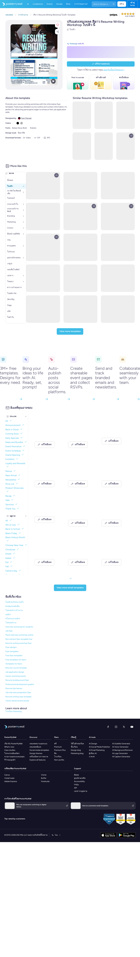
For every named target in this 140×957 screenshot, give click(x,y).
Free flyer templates (13, 655)
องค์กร (8, 614)
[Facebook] (108, 726)
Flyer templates (12, 651)
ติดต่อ (76, 775)
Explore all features (38, 760)
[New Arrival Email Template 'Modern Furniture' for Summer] (81, 513)
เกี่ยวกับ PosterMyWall (13, 743)
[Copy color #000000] (17, 123)
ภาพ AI (92, 756)
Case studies (9, 750)
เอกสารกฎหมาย (80, 791)
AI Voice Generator (120, 747)
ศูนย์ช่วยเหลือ (79, 778)
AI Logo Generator (120, 753)
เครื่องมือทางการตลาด (39, 756)
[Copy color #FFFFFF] (14, 123)
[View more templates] (70, 331)
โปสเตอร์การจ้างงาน (14, 610)
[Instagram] (116, 726)
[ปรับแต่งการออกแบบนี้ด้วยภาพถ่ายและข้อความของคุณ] (34, 54)
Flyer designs (11, 647)
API (75, 788)
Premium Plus (60, 750)
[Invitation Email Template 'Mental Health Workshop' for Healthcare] (115, 513)
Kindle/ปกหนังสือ (12, 606)
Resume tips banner (13, 688)
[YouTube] (132, 726)
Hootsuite (45, 781)
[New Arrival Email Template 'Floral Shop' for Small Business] (115, 435)
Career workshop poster (15, 676)
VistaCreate (9, 778)
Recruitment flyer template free (18, 639)
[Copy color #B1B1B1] (21, 123)
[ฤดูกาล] (26, 516)
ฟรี (55, 743)
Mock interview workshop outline (19, 635)
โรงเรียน (57, 756)
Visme (43, 775)
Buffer (43, 778)
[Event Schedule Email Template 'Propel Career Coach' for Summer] (47, 435)
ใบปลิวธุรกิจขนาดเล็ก (14, 602)
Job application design (14, 672)
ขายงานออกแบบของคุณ (14, 756)
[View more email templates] (70, 588)
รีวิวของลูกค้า (10, 760)
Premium (58, 747)
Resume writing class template (18, 697)
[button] (57, 25)
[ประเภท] (26, 416)
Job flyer (9, 631)
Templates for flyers (13, 664)
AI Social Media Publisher (99, 747)
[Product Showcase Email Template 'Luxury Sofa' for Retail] (115, 474)
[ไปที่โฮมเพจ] (11, 4)
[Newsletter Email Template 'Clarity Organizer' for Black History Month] (81, 474)
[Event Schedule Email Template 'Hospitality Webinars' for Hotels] (47, 553)
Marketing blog (77, 753)
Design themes (36, 753)
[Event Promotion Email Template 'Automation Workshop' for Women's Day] (115, 553)
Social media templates (39, 750)
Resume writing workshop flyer (18, 643)
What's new (9, 747)
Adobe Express (10, 781)
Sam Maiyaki (26, 118)
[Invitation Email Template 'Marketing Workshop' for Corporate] (81, 435)
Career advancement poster (17, 701)
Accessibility (79, 781)
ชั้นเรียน (74, 747)
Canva (7, 775)
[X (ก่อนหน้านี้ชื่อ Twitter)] (124, 726)
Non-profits (59, 760)
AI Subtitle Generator (121, 743)
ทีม (55, 753)
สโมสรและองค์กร (12, 618)
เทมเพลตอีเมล (35, 747)
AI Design (93, 743)
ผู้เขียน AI (93, 753)
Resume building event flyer (17, 680)
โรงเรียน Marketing (13, 711)
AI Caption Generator (121, 756)
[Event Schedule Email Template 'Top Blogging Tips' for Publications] (81, 553)
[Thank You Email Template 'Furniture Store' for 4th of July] (47, 474)
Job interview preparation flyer (18, 692)
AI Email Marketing (97, 750)
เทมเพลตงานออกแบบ (38, 743)
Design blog (76, 750)
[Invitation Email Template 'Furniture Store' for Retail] (47, 513)
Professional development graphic (19, 684)
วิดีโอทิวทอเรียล (77, 743)
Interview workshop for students (19, 627)
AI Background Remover (122, 750)
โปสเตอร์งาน (10, 622)
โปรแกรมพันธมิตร (12, 753)
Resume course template (16, 668)
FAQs (76, 784)
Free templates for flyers (15, 660)
